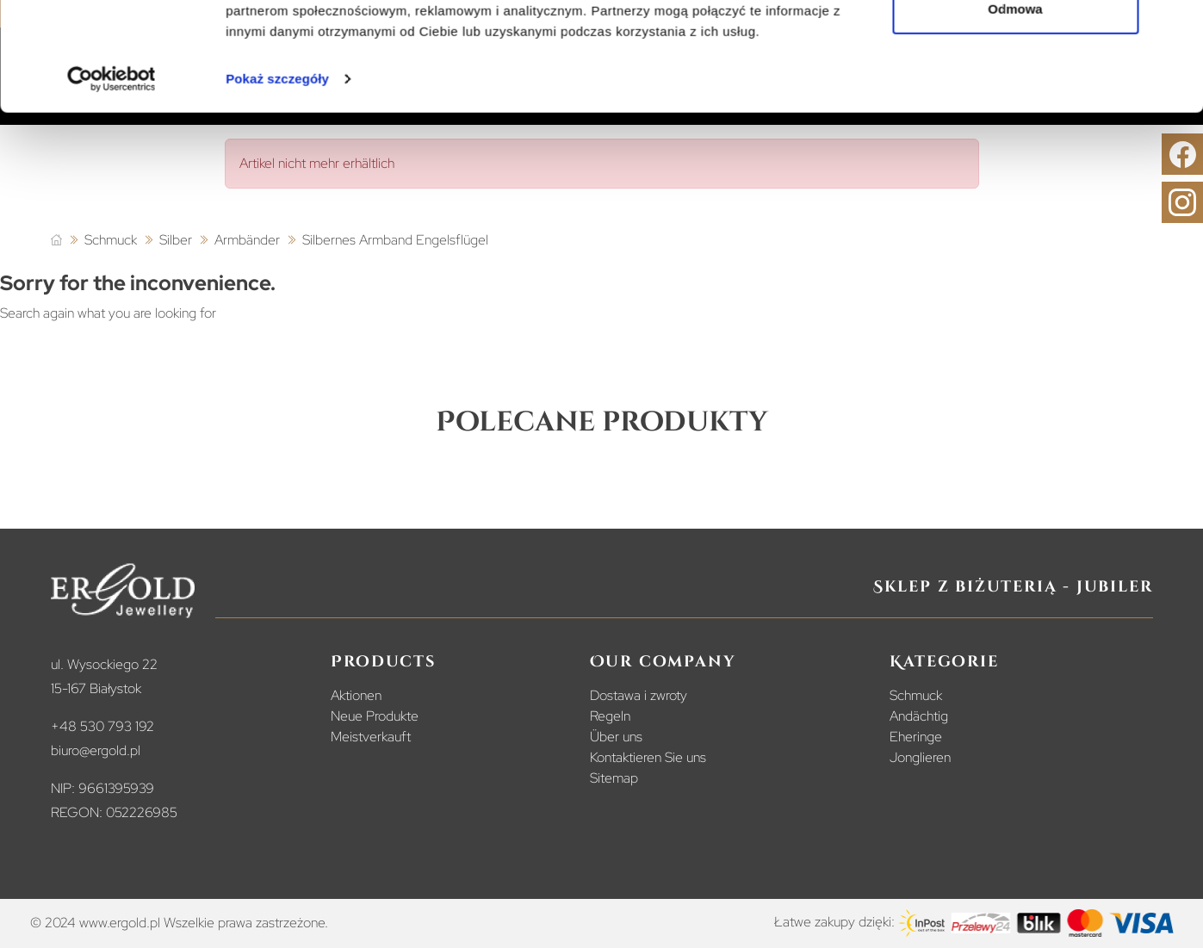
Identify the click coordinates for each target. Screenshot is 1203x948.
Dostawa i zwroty (638, 695)
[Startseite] (56, 240)
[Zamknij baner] (1176, 27)
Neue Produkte (375, 716)
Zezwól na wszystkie (1015, 45)
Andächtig (919, 716)
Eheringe (916, 737)
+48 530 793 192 (102, 726)
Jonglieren (920, 757)
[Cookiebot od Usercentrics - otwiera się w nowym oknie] (111, 172)
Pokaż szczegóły (277, 171)
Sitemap (614, 778)
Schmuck (916, 695)
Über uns (616, 737)
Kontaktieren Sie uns (648, 757)
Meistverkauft (371, 737)
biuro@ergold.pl (95, 750)
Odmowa (1015, 102)
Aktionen (356, 695)
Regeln (610, 716)
